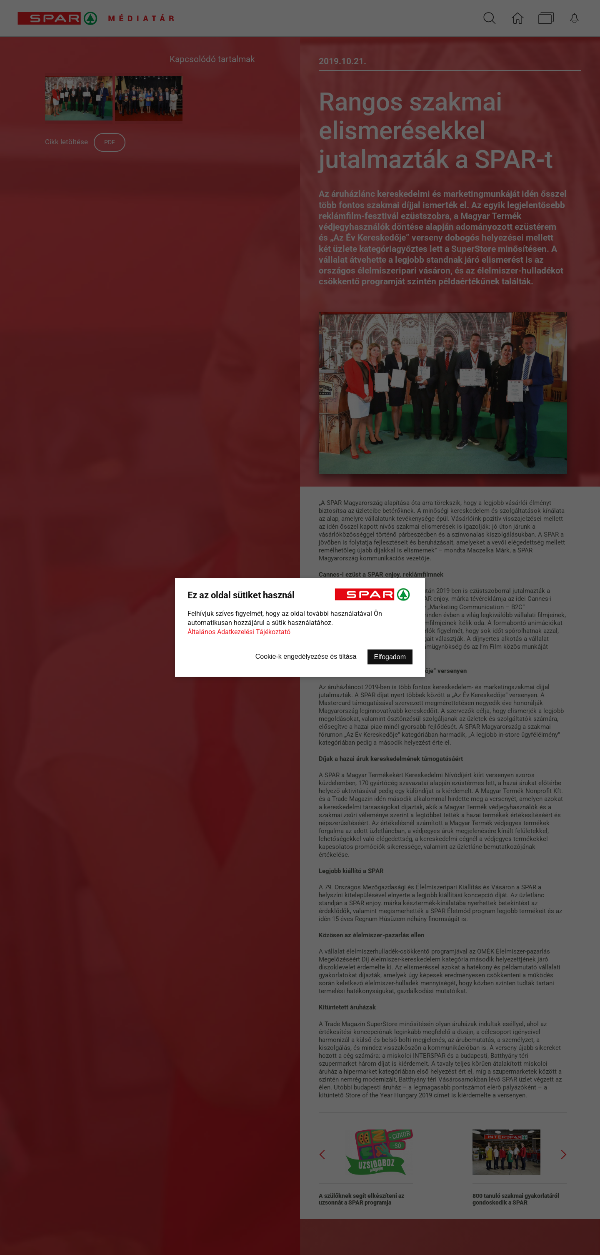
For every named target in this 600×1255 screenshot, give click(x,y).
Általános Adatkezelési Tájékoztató (239, 632)
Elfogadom (390, 656)
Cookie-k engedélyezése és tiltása (306, 656)
